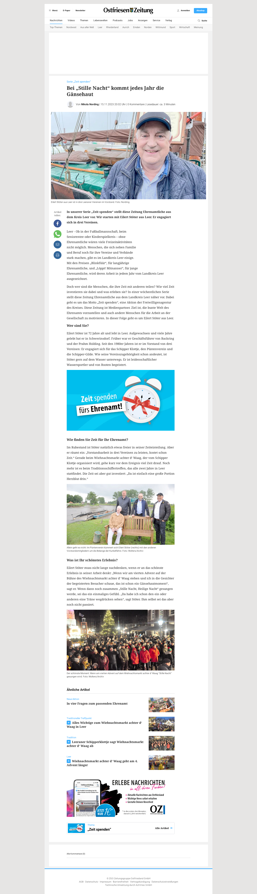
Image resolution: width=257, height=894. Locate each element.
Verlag (168, 20)
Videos (71, 20)
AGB (81, 881)
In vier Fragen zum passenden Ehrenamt (97, 703)
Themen (84, 20)
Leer (100, 27)
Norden (148, 27)
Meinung (198, 27)
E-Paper (66, 10)
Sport (172, 27)
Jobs (130, 20)
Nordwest (71, 27)
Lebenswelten (100, 20)
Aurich (125, 27)
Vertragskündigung (140, 881)
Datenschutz (91, 881)
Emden (136, 27)
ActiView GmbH (144, 885)
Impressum (105, 881)
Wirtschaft (184, 27)
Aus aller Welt (87, 27)
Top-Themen (56, 27)
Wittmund (161, 27)
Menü (53, 10)
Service (156, 20)
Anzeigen (143, 20)
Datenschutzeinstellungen (165, 881)
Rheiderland (112, 27)
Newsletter (80, 10)
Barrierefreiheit (120, 881)
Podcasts (117, 20)
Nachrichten (56, 20)
